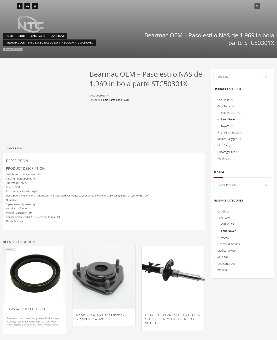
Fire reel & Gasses (228, 132)
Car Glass (223, 100)
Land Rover (122, 100)
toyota (225, 126)
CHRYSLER (227, 113)
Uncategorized (226, 152)
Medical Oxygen (227, 139)
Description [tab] (15, 148)
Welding (222, 158)
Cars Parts (109, 100)
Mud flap (223, 145)
